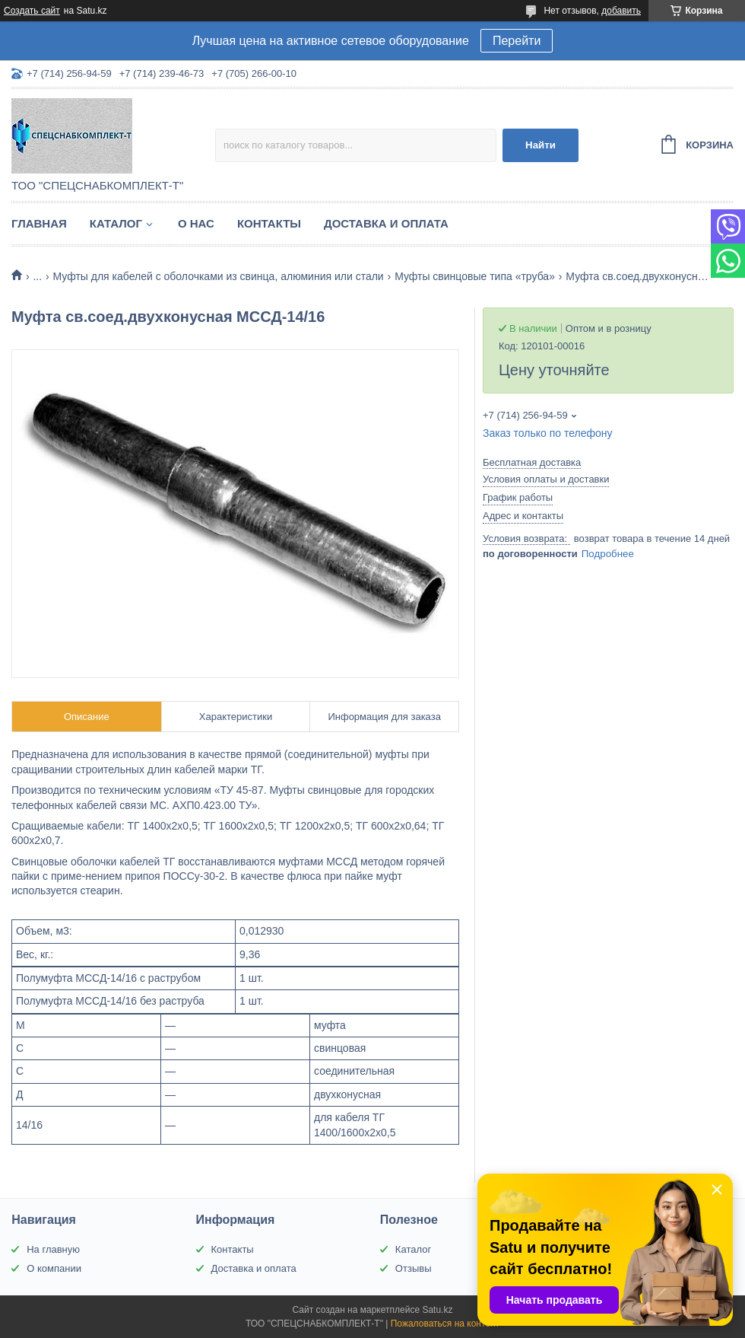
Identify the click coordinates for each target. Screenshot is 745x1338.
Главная (39, 223)
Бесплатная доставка (532, 462)
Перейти (517, 40)
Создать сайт (32, 10)
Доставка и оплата (386, 223)
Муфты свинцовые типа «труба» (475, 276)
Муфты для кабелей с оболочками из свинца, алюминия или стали (218, 276)
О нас (196, 223)
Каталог (116, 223)
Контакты (269, 223)
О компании (54, 1268)
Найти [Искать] (540, 145)
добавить (621, 10)
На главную (53, 1249)
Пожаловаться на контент (445, 1323)
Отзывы (413, 1268)
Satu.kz (437, 1310)
